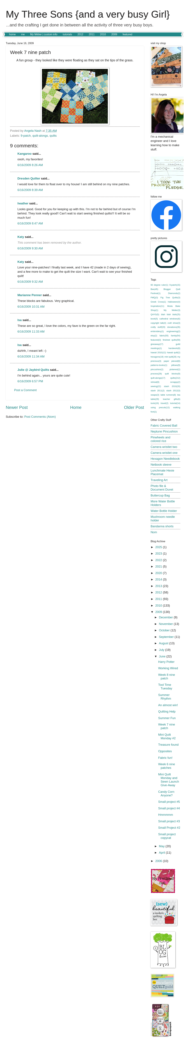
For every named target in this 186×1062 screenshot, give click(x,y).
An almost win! (168, 705)
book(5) (154, 318)
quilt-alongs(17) (158, 378)
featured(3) (156, 340)
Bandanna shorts (162, 526)
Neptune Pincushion (164, 431)
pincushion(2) (157, 369)
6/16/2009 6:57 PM (30, 381)
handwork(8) (174, 348)
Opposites (165, 751)
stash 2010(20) (172, 386)
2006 (159, 861)
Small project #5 (169, 801)
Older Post (134, 407)
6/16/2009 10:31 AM (31, 306)
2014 (159, 579)
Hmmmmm (165, 814)
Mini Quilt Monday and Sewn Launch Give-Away (168, 780)
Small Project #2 (169, 827)
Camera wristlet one (164, 452)
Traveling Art (159, 480)
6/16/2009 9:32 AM (30, 281)
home (12, 34)
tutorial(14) (175, 403)
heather (22, 203)
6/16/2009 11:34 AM (31, 356)
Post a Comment (25, 390)
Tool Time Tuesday (165, 686)
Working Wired (168, 668)
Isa (19, 320)
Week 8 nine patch (166, 676)
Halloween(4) (174, 302)
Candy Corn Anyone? (166, 793)
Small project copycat (167, 836)
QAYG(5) (155, 314)
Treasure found (168, 744)
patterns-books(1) (159, 365)
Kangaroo (24, 153)
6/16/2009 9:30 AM (30, 248)
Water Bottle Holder (164, 511)
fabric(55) (163, 335)
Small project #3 (169, 821)
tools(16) (155, 403)
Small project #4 (169, 808)
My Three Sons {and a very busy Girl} (88, 14)
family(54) (175, 335)
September (167, 637)
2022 (159, 560)
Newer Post (17, 407)
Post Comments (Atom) (40, 416)
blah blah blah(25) (170, 314)
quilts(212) (175, 378)
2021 (159, 566)
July (162, 650)
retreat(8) (155, 382)
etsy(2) (154, 335)
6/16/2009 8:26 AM (30, 165)
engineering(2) (173, 331)
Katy (20, 237)
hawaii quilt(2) (173, 352)
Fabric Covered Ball (164, 425)
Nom (154, 532)
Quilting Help (166, 711)
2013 (159, 586)
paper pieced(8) (172, 361)
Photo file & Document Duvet (162, 487)
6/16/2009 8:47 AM (30, 223)
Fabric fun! (165, 757)
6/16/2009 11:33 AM (31, 331)
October (165, 630)
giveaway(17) (157, 344)
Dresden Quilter (28, 178)
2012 (80, 34)
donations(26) (173, 327)
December (166, 617)
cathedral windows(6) (169, 318)
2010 (103, 34)
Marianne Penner (29, 295)
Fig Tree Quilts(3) (170, 297)
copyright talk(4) (158, 323)
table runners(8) (168, 395)
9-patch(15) (174, 285)
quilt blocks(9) (172, 373)
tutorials (67, 34)
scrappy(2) (175, 382)
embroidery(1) (157, 331)
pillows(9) (175, 365)
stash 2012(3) (173, 390)
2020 (159, 573)
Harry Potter (166, 661)
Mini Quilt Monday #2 (167, 736)
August (164, 643)
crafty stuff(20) (158, 327)
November (166, 624)
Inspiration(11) (157, 306)
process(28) (156, 373)
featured (127, 34)
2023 (159, 553)
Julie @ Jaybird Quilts (33, 369)
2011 (92, 34)
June (162, 656)
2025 (159, 547)
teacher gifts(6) (171, 399)
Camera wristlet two (164, 447)
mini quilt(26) (170, 357)
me (23, 34)
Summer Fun (167, 718)
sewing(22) (156, 386)
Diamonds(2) (174, 293)
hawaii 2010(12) (158, 352)
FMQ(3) (154, 297)
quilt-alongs (40, 135)
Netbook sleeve (161, 464)
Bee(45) (154, 289)
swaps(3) (155, 395)
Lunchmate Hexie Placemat (162, 472)
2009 (114, 34)
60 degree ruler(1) (159, 285)
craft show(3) (174, 323)
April (162, 852)
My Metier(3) (172, 310)
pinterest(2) (175, 369)
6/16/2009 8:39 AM (30, 190)
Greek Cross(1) (158, 302)
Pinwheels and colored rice (160, 439)
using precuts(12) (160, 407)
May (162, 846)
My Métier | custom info (43, 34)
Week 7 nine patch (166, 726)
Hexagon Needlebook (165, 458)
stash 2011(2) (158, 390)
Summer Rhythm (164, 696)
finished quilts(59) (171, 340)
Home (75, 407)
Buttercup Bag (160, 495)
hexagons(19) (157, 357)
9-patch (26, 135)
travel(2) (164, 403)
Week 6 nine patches (166, 765)
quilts (53, 135)
